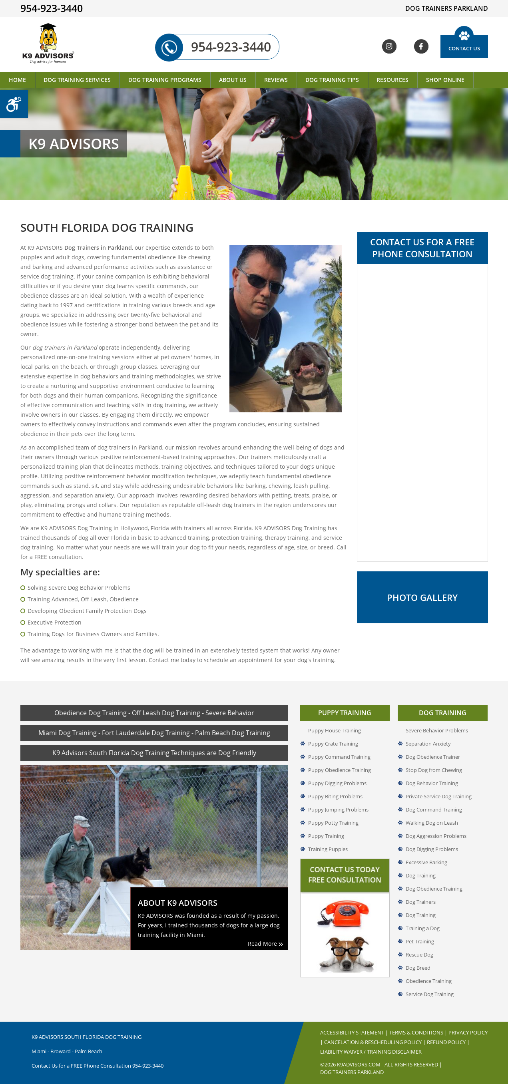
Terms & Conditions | (418, 1032)
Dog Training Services (77, 80)
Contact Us (464, 48)
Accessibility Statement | (354, 1032)
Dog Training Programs (164, 80)
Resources (392, 80)
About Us (233, 80)
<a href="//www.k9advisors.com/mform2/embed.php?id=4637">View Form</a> (422, 413)
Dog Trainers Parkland (352, 1072)
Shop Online (445, 80)
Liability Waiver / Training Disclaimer (371, 1051)
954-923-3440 (221, 47)
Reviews (276, 80)
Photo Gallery (422, 597)
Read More (265, 943)
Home (17, 80)
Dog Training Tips (332, 80)
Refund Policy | (448, 1042)
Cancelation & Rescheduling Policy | (375, 1042)
